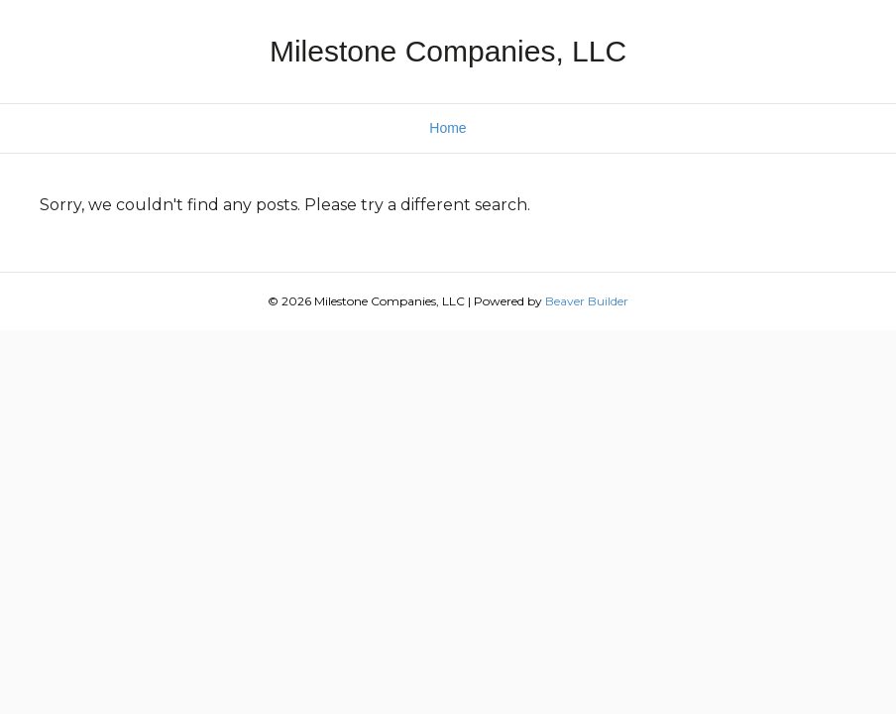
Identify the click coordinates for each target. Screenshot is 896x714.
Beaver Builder (586, 301)
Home (447, 128)
